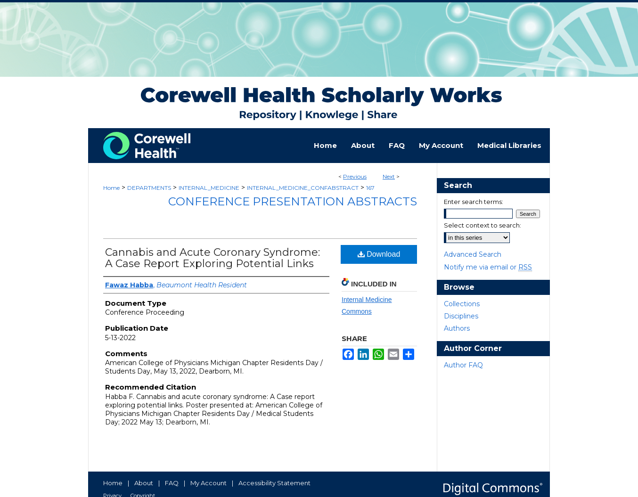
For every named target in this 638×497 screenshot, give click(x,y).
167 (370, 187)
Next (389, 176)
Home (111, 187)
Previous (355, 176)
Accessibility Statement (274, 483)
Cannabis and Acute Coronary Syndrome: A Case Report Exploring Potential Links (212, 258)
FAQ (172, 483)
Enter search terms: (473, 201)
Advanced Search (472, 254)
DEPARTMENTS (149, 187)
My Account (208, 483)
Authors (457, 328)
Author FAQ (463, 365)
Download (379, 254)
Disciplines (461, 316)
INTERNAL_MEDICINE (209, 187)
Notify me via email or (488, 267)
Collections (462, 304)
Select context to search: (482, 225)
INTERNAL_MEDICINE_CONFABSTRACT (303, 187)
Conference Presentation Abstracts (292, 201)
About (143, 483)
